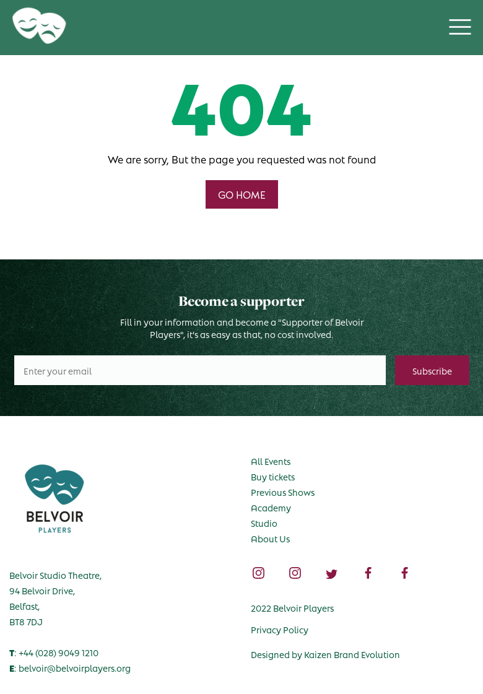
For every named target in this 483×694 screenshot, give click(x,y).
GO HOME (242, 194)
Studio (264, 522)
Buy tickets (273, 476)
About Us (270, 538)
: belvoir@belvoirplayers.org (70, 667)
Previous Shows (283, 491)
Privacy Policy (279, 629)
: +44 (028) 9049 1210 (53, 652)
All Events (270, 460)
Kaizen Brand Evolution (352, 654)
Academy (271, 507)
